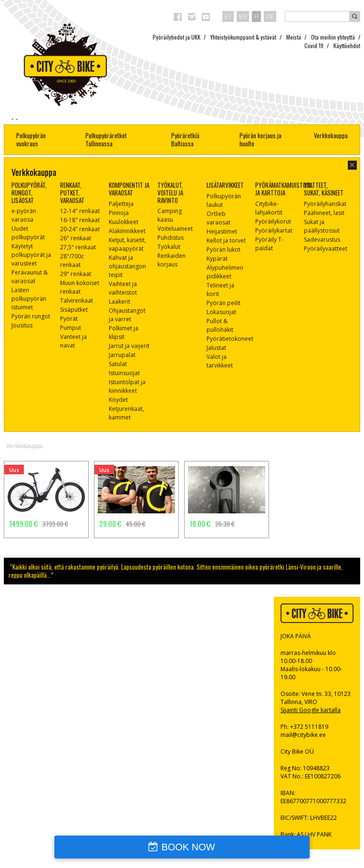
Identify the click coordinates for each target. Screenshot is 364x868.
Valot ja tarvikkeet (220, 361)
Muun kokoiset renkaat (79, 287)
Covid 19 (313, 45)
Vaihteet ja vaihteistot (123, 288)
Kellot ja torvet (226, 240)
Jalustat (216, 348)
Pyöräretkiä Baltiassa (185, 140)
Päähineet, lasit (324, 213)
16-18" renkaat (80, 220)
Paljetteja (121, 204)
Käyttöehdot (346, 45)
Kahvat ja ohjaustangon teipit (127, 266)
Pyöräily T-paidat (269, 243)
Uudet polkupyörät (28, 233)
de (270, 16)
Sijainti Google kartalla (311, 710)
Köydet (118, 400)
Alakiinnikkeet (127, 231)
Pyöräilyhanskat (325, 204)
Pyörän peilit (223, 303)
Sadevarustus (322, 239)
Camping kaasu (169, 215)
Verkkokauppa (331, 135)
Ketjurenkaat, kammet (126, 413)
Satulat (118, 364)
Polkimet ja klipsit (123, 332)
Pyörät (69, 319)
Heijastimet (222, 231)
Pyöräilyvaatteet (325, 249)
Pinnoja (119, 213)
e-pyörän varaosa (23, 215)
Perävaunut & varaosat (29, 276)
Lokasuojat (221, 312)
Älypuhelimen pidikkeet (225, 272)
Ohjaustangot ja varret (127, 314)
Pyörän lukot (223, 249)
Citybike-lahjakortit (268, 208)
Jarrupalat (122, 355)
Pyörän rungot (30, 316)
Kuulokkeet (123, 222)
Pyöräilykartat (273, 230)
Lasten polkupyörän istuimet (28, 298)
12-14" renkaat (80, 211)
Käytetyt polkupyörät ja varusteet (31, 254)
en (243, 16)
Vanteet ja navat (73, 341)
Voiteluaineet (175, 229)
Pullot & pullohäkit (220, 325)
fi (256, 16)
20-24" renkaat (80, 229)
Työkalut (168, 247)
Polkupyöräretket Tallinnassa (106, 140)
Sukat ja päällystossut (322, 226)
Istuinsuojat (124, 373)
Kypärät (217, 259)
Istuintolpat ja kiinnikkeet (127, 386)
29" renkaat (75, 274)
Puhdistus (170, 238)
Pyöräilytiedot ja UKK (176, 37)
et (228, 16)
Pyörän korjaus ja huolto (260, 140)
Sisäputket (74, 310)
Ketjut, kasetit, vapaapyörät (127, 244)
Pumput (70, 328)
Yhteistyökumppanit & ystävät (243, 37)
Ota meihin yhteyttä (333, 37)
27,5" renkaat (78, 247)
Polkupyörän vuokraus (31, 140)
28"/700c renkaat (72, 260)
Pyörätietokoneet (230, 339)
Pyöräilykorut (273, 221)
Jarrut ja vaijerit (129, 346)
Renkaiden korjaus (171, 260)
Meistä (293, 37)
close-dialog (352, 165)
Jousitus (21, 325)
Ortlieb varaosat (218, 218)
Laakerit (119, 301)
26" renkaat (75, 238)
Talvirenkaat (76, 300)
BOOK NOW (188, 847)
